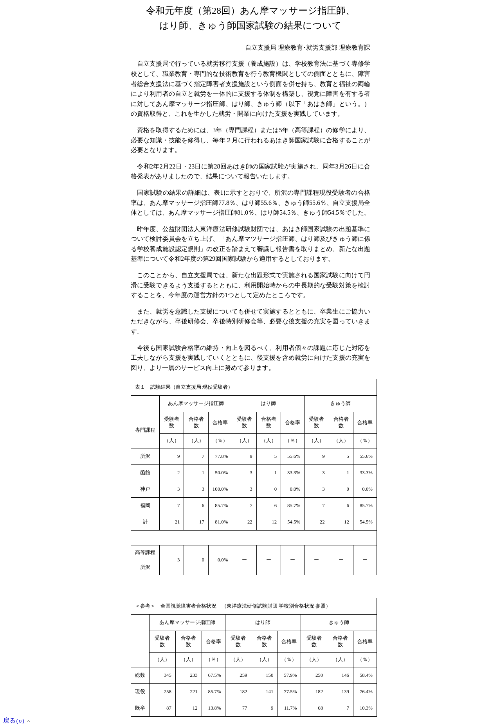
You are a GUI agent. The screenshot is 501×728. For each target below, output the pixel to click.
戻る (17, 720)
